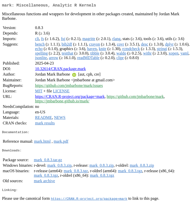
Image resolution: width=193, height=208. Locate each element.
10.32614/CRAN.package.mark (60, 70)
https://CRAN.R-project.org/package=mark (70, 97)
